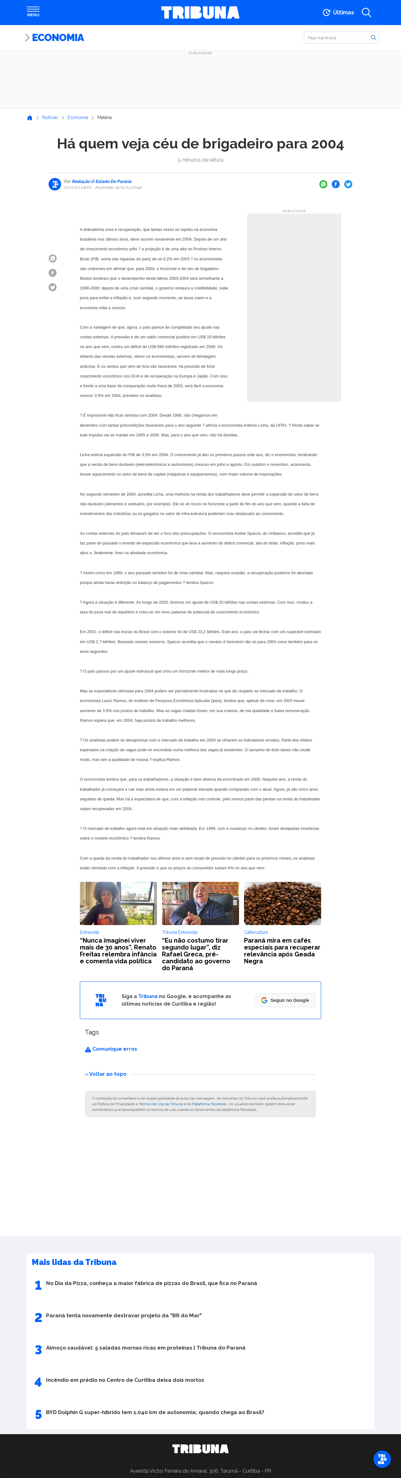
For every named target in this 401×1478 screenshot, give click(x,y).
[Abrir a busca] (366, 12)
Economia (58, 37)
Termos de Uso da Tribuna (161, 1104)
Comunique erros (111, 1049)
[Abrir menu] (33, 12)
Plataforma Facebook (209, 1104)
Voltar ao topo (106, 1074)
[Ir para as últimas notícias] (338, 12)
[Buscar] (341, 38)
